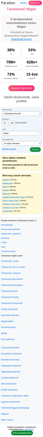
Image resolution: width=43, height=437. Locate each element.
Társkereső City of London (13, 267)
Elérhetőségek (7, 225)
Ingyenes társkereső (10, 402)
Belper (5, 187)
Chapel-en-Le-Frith (10, 208)
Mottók (4, 333)
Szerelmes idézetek (10, 315)
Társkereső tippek (8, 251)
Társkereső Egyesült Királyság (15, 408)
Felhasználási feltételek (10, 229)
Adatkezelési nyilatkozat (11, 234)
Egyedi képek (7, 321)
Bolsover (6, 194)
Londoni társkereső (10, 378)
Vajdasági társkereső (10, 372)
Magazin (5, 414)
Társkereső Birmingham (12, 285)
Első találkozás (8, 339)
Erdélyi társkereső (9, 309)
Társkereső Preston (10, 297)
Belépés (23, 3)
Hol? (4, 129)
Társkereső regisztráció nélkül (14, 396)
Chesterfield (7, 211)
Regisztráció (35, 3)
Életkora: (5, 119)
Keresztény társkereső (11, 354)
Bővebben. (29, 429)
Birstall (5, 190)
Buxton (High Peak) (10, 201)
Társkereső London (10, 261)
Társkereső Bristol (9, 291)
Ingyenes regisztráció (21, 88)
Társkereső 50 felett (10, 347)
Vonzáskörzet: (7, 139)
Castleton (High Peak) (12, 204)
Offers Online (7, 420)
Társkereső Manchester (12, 279)
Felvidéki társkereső (10, 360)
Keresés (35, 149)
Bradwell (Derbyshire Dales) (14, 197)
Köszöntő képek (8, 327)
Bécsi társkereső (8, 384)
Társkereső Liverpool (10, 273)
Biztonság (5, 238)
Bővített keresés (9, 149)
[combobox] (21, 133)
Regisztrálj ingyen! (21, 39)
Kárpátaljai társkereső (11, 366)
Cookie (4, 242)
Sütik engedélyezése (22, 433)
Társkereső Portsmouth (11, 303)
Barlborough (7, 183)
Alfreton (6, 180)
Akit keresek (7, 110)
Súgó (3, 247)
